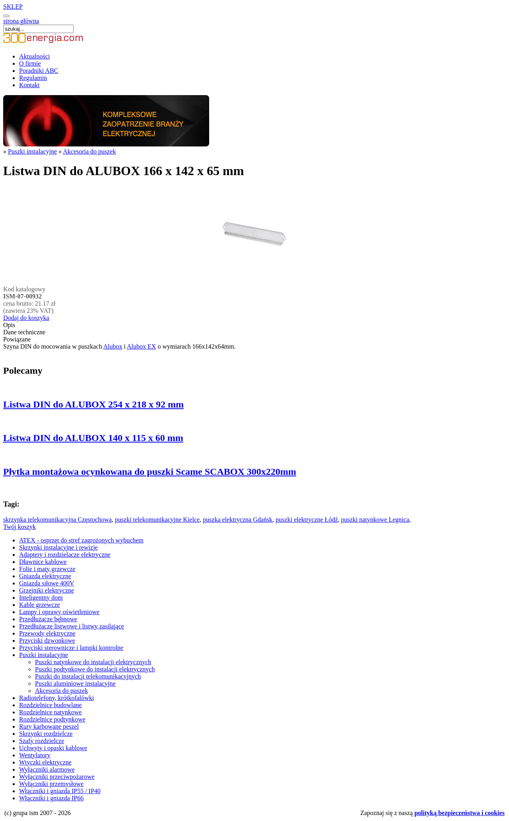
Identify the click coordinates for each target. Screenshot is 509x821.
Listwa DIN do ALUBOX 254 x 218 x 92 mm (93, 404)
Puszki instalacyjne (32, 151)
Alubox (112, 346)
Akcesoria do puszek (89, 151)
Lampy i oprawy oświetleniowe (59, 611)
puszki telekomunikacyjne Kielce (157, 519)
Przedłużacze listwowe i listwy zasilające (71, 626)
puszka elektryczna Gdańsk (237, 519)
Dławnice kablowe (43, 561)
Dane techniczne (24, 332)
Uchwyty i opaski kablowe (53, 748)
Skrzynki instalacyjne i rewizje (58, 547)
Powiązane (17, 339)
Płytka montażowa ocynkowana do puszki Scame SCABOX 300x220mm (149, 471)
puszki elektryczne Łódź (307, 519)
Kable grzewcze (39, 604)
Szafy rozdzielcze (41, 740)
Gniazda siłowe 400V (46, 583)
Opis (9, 325)
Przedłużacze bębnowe (48, 619)
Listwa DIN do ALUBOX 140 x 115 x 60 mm (93, 438)
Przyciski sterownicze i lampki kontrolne (71, 647)
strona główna (21, 21)
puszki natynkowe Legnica (375, 519)
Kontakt (29, 85)
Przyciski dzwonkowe (47, 640)
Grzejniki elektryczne (46, 590)
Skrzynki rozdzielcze (46, 733)
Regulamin (33, 77)
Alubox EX (141, 346)
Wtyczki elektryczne (45, 762)
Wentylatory (35, 755)
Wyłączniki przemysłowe (51, 783)
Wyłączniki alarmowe (47, 769)
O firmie (30, 63)
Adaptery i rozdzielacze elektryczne (65, 554)
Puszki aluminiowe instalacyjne (75, 683)
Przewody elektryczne (47, 633)
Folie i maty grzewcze (47, 569)
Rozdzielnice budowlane (50, 705)
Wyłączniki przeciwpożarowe (57, 776)
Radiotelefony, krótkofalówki (56, 697)
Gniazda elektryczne (45, 576)
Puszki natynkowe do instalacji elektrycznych (93, 662)
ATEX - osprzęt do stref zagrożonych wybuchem (81, 540)
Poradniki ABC (38, 70)
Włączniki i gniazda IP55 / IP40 (60, 791)
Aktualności (34, 56)
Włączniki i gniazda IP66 (51, 798)
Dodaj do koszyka (26, 317)
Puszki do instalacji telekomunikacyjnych (88, 676)
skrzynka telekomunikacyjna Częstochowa (57, 519)
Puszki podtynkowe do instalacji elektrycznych (95, 669)
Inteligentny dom (41, 597)
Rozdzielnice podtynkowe (52, 719)
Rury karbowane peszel (49, 726)
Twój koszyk (19, 526)
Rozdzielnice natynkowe (50, 712)
